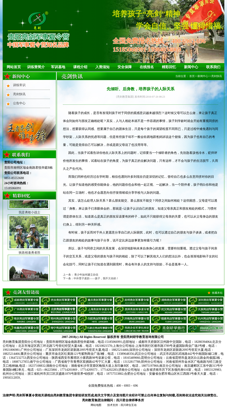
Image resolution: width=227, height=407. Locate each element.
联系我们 (213, 67)
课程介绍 (80, 67)
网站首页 (14, 67)
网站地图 (96, 405)
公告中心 (19, 103)
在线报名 (147, 67)
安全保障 (124, 67)
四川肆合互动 (129, 405)
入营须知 (102, 67)
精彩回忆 (169, 67)
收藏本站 (217, 292)
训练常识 (19, 85)
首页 (192, 76)
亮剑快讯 (19, 94)
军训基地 (58, 67)
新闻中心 (191, 67)
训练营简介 (36, 67)
